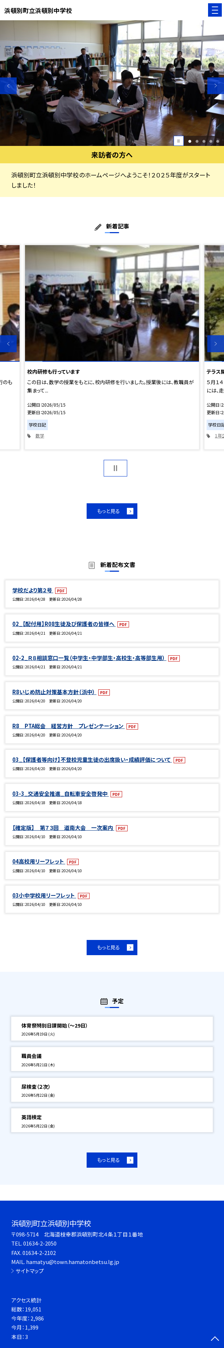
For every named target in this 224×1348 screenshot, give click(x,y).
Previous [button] (8, 85)
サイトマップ (30, 1270)
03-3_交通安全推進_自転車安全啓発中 (60, 793)
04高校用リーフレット (38, 861)
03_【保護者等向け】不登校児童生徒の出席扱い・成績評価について (92, 759)
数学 (40, 435)
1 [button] (189, 141)
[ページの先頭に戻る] (215, 1339)
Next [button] (215, 85)
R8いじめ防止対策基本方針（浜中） (54, 692)
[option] (112, 83)
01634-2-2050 (40, 1243)
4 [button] (210, 141)
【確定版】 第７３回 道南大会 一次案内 (63, 827)
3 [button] (204, 141)
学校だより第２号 (32, 590)
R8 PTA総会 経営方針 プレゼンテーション (68, 726)
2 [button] (197, 141)
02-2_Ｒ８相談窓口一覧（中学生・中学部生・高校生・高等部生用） (89, 658)
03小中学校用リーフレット (44, 895)
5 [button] (217, 141)
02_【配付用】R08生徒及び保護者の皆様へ (64, 623)
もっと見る (108, 511)
